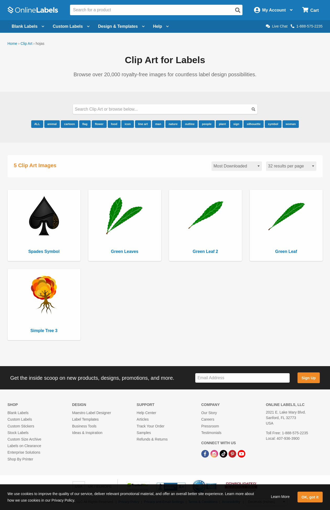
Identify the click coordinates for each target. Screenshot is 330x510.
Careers (207, 419)
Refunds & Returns (152, 439)
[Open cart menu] (310, 10)
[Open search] (237, 10)
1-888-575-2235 (307, 26)
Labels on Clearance (24, 446)
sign (236, 124)
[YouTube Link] (241, 453)
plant (222, 124)
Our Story (209, 413)
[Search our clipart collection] (165, 109)
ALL (37, 124)
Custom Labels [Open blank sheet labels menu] (71, 26)
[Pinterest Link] (233, 453)
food (114, 124)
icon (128, 124)
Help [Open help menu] (161, 26)
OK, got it (309, 497)
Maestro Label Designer (91, 413)
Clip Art (26, 43)
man (158, 124)
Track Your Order (150, 426)
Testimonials (211, 433)
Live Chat (277, 26)
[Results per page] (291, 166)
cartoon (69, 124)
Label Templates (85, 419)
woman (291, 124)
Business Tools (84, 426)
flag (85, 124)
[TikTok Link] (224, 453)
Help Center (146, 413)
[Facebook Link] (205, 453)
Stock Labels (18, 433)
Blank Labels (18, 413)
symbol (273, 124)
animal (52, 124)
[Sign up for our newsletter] (242, 378)
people (207, 124)
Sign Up (308, 378)
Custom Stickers (21, 426)
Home (12, 43)
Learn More (280, 497)
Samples (144, 433)
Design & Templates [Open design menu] (121, 26)
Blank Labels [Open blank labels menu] (28, 26)
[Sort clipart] (237, 166)
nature (173, 124)
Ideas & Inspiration (87, 433)
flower (99, 124)
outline (190, 124)
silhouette (254, 124)
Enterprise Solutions (24, 452)
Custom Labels (20, 419)
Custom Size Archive (24, 439)
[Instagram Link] (214, 453)
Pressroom (210, 426)
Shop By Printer (20, 459)
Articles (143, 419)
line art (143, 124)
